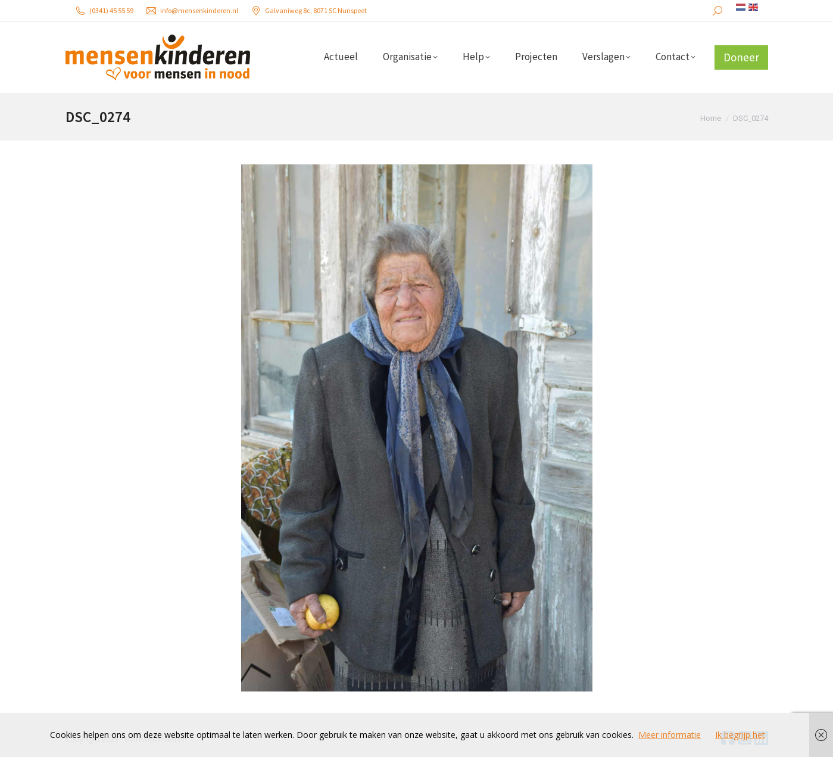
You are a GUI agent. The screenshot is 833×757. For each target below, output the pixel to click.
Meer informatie (669, 734)
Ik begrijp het (740, 734)
